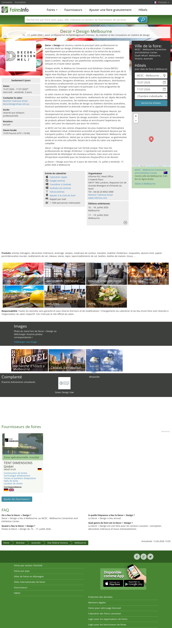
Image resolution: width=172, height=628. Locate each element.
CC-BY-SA (167, 166)
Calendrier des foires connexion (104, 613)
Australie (36, 542)
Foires (52, 10)
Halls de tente (11, 480)
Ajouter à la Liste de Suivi (63, 195)
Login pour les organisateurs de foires (107, 619)
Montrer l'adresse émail (15, 100)
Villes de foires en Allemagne (29, 576)
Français (163, 2)
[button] (151, 139)
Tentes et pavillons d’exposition (20, 478)
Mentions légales (97, 602)
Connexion (7, 2)
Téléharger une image (25, 341)
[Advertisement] (86, 242)
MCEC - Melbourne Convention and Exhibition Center (150, 171)
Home (6, 542)
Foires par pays (22, 570)
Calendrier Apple (58, 177)
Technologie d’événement (17, 475)
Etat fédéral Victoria (58, 542)
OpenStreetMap (151, 166)
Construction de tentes (15, 473)
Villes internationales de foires (29, 582)
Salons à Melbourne (145, 183)
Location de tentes (13, 483)
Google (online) (57, 180)
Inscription (20, 2)
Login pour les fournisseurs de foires (107, 624)
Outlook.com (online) (60, 188)
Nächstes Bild (41, 444)
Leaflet (136, 166)
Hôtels (143, 10)
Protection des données (100, 597)
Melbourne (80, 542)
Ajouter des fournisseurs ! (17, 499)
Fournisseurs (73, 10)
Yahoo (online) (57, 191)
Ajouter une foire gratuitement (110, 10)
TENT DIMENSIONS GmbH (18, 465)
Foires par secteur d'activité (28, 565)
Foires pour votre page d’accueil (104, 608)
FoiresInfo (17, 9)
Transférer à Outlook (60, 184)
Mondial (20, 542)
